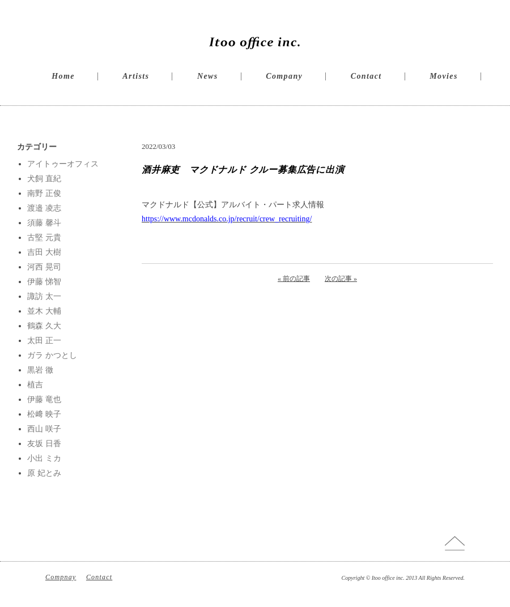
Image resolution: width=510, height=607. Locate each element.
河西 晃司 (44, 267)
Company (284, 76)
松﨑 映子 (44, 414)
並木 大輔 (44, 311)
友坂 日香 (44, 443)
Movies (444, 76)
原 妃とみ (44, 473)
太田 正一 (44, 340)
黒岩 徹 (40, 370)
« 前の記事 (294, 279)
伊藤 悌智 (44, 281)
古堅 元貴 (44, 237)
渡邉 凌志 (44, 208)
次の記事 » (341, 279)
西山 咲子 (44, 429)
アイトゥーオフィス (63, 164)
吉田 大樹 (44, 252)
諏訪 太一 (44, 296)
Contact (366, 76)
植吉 (35, 385)
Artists (135, 76)
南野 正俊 (44, 193)
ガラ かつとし (52, 355)
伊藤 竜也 (44, 399)
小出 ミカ (44, 458)
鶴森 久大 (44, 326)
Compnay (60, 577)
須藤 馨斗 (44, 223)
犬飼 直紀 (44, 178)
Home (63, 76)
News (207, 76)
